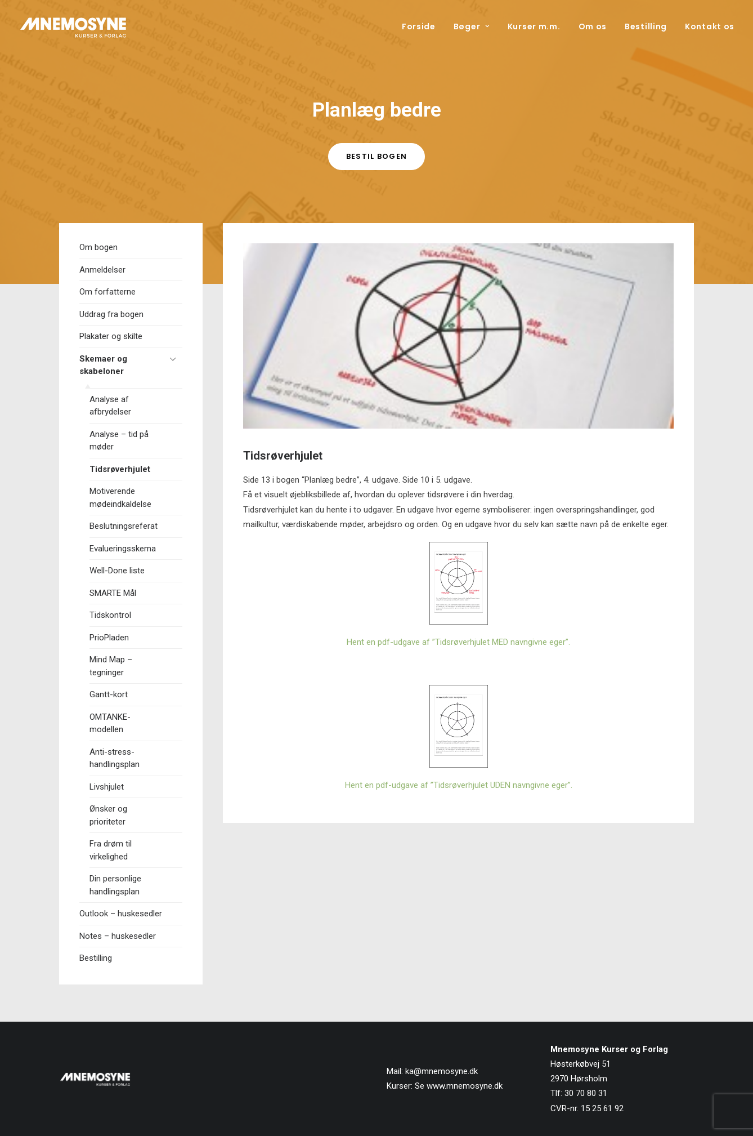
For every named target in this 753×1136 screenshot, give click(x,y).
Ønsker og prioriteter (108, 815)
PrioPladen (109, 637)
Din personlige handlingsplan (115, 885)
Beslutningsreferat (123, 526)
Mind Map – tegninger (110, 666)
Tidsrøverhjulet (119, 469)
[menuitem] (422, 26)
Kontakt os (709, 26)
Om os (593, 26)
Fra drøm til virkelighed (110, 850)
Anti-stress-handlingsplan (114, 758)
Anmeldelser (102, 270)
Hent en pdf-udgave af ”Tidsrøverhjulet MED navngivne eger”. (458, 642)
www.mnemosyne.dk (465, 1086)
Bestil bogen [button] (376, 156)
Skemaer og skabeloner (103, 365)
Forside (419, 26)
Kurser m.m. (534, 26)
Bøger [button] (472, 26)
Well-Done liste (117, 570)
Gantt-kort (108, 694)
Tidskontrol (110, 615)
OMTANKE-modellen (110, 723)
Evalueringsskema (122, 549)
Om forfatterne (107, 292)
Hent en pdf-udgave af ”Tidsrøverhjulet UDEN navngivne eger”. (458, 785)
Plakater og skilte (110, 336)
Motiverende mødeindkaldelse (120, 497)
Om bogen (98, 247)
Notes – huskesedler (117, 936)
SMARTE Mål (112, 593)
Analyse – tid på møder (119, 440)
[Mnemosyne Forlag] (73, 26)
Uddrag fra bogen (111, 314)
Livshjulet (106, 787)
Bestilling (646, 26)
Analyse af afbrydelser (110, 405)
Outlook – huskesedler (120, 913)
